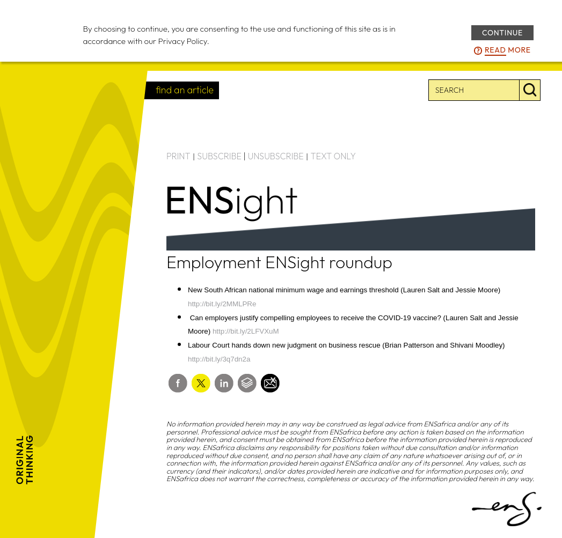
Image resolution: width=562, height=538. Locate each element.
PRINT (178, 156)
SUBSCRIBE (219, 156)
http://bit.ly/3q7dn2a (219, 359)
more (508, 50)
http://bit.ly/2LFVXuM (246, 331)
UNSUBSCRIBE (276, 156)
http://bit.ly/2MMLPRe (222, 304)
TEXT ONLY (333, 156)
